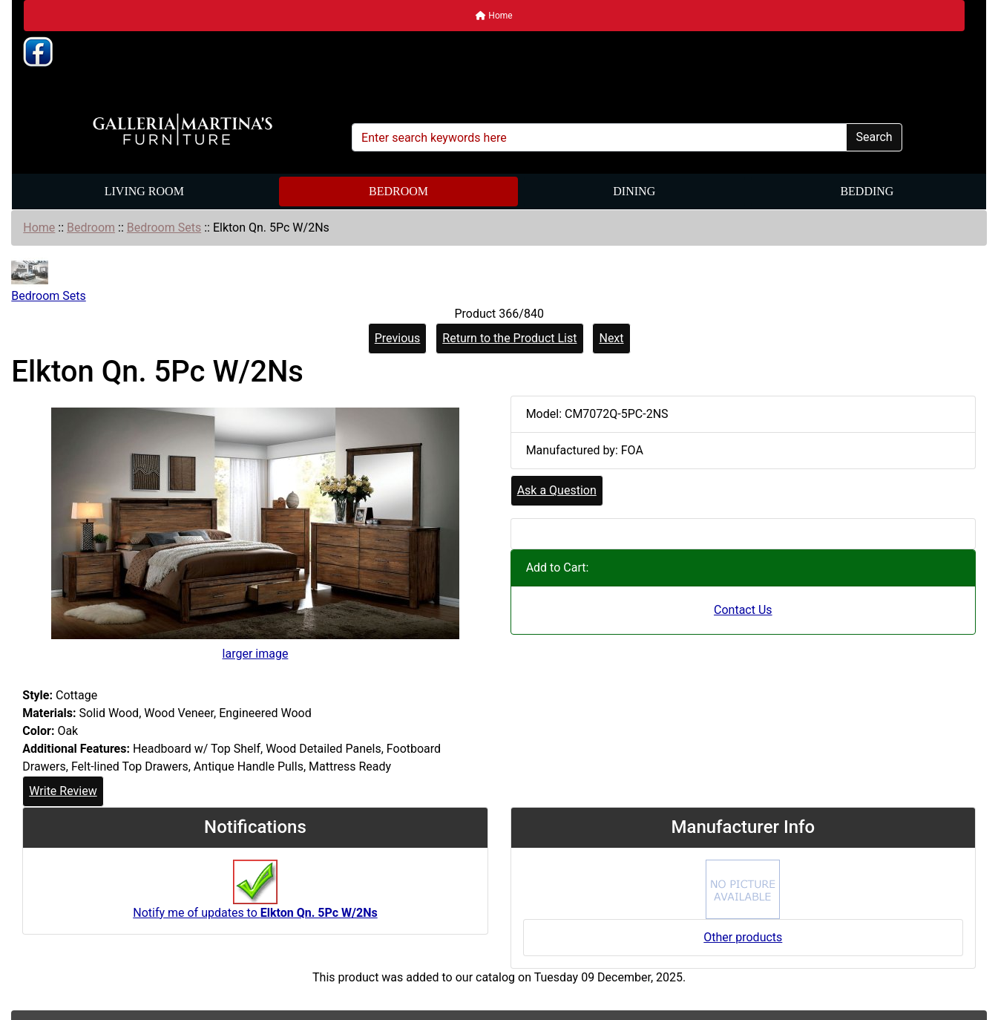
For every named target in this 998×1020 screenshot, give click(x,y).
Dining (634, 191)
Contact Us (743, 610)
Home (494, 15)
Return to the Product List (509, 338)
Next (611, 338)
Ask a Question (557, 490)
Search (874, 137)
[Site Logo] (182, 130)
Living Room (144, 191)
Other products (742, 937)
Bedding (866, 191)
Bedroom (398, 191)
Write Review (62, 791)
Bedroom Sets (164, 227)
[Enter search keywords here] (599, 137)
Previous (398, 338)
